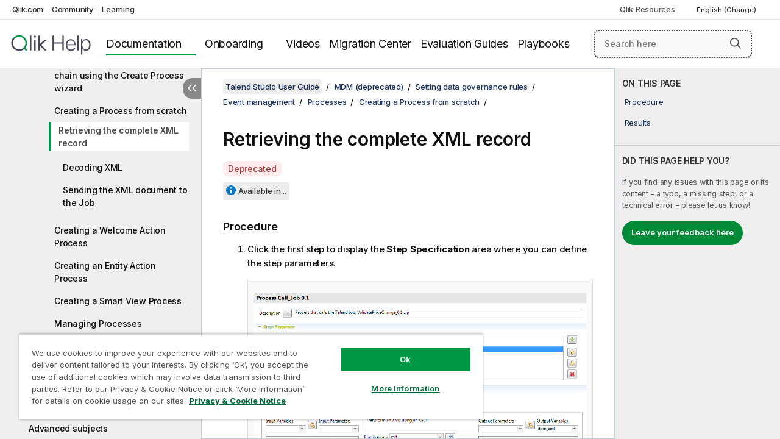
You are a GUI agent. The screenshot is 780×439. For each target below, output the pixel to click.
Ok (396, 350)
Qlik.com (27, 9)
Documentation (144, 43)
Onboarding (234, 43)
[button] (735, 43)
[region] (246, 371)
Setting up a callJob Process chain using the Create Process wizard (119, 75)
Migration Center (370, 43)
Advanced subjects (68, 428)
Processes (327, 102)
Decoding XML (92, 167)
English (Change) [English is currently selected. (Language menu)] (727, 9)
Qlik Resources (647, 9)
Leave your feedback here (682, 232)
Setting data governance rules (472, 86)
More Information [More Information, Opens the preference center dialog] (396, 379)
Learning (118, 9)
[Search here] (673, 44)
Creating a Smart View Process (118, 301)
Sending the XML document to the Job (125, 196)
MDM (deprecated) (369, 86)
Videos (303, 43)
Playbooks (543, 43)
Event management (259, 102)
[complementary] (697, 253)
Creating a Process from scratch (120, 110)
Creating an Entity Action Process (105, 272)
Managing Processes (98, 323)
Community (73, 9)
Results (638, 122)
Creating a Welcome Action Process (110, 236)
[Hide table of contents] (192, 88)
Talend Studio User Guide (272, 86)
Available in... (262, 191)
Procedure (644, 102)
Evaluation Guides (464, 43)
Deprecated (252, 168)
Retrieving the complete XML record (118, 136)
